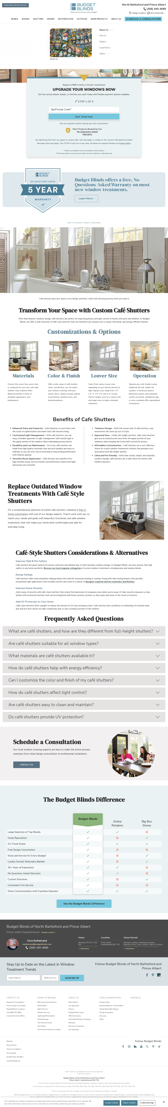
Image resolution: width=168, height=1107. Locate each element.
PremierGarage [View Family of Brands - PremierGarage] (43, 1019)
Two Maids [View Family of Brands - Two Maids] (42, 1026)
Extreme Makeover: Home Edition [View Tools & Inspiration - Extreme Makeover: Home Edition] (111, 1006)
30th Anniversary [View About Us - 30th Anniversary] (75, 1016)
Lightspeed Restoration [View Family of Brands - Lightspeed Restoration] (46, 1016)
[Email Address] (23, 978)
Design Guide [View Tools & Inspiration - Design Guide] (104, 1002)
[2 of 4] (82, 288)
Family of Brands (47, 997)
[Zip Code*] (84, 109)
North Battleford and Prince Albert (144, 4)
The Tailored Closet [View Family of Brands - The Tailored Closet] (45, 1023)
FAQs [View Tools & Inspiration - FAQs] (101, 1019)
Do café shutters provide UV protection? (84, 717)
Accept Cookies (111, 1103)
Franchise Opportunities (15, 5)
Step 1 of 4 (85, 101)
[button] (137, 13)
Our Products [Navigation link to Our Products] (77, 223)
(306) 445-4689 (154, 9)
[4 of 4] (88, 288)
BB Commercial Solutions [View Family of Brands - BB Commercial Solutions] (47, 1002)
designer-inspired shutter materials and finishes (110, 581)
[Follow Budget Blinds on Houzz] (135, 1046)
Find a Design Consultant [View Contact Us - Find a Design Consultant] (16, 1006)
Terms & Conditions (14, 1049)
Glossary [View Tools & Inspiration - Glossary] (102, 1016)
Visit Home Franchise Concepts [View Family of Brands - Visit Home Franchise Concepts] (49, 1029)
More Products (99, 19)
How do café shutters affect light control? (84, 692)
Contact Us (26, 764)
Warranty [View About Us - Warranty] (72, 1023)
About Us (116, 19)
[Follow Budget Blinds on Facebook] (147, 975)
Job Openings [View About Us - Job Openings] (74, 1029)
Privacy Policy (125, 143)
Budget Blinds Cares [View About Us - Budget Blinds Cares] (76, 1012)
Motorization (65, 19)
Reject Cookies (129, 1103)
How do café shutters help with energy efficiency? (84, 668)
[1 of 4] (80, 288)
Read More (83, 949)
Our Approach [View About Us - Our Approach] (74, 1006)
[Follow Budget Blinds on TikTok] (159, 1046)
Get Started (84, 116)
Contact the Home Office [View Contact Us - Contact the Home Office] (16, 1016)
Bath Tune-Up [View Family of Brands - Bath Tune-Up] (43, 1009)
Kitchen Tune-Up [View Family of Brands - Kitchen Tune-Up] (43, 1012)
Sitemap (10, 1041)
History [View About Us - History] (71, 1009)
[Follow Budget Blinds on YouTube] (141, 1046)
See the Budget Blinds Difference (84, 903)
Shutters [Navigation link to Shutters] (86, 223)
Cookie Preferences (13, 1061)
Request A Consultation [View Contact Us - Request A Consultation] (15, 1002)
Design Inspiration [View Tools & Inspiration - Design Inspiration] (106, 1012)
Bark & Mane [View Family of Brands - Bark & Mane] (42, 1006)
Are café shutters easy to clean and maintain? (84, 705)
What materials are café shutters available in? (84, 656)
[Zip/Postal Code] (50, 978)
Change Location (48, 932)
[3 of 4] (85, 288)
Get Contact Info (156, 13)
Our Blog (135, 997)
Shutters (38, 19)
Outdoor (82, 19)
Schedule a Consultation (143, 19)
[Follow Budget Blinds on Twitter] (147, 1046)
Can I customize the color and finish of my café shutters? (84, 680)
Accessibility (11, 1053)
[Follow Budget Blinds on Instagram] (129, 1046)
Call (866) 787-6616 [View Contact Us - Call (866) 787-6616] (14, 1012)
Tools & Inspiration (110, 997)
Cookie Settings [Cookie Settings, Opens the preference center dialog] (147, 1103)
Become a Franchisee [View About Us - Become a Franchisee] (76, 1026)
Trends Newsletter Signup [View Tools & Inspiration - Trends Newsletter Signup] (108, 1009)
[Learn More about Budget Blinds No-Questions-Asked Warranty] (86, 198)
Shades (25, 19)
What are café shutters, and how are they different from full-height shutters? (84, 631)
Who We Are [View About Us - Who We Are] (73, 1002)
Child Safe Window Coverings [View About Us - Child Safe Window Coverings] (80, 1019)
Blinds (14, 19)
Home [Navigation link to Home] (69, 223)
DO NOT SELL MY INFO (15, 1057)
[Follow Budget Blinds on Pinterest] (153, 975)
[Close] (164, 1102)
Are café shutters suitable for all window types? (84, 643)
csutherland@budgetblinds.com (36, 944)
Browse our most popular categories (62, 568)
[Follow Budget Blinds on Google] (158, 975)
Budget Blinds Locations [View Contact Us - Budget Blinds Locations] (16, 1009)
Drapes (50, 19)
